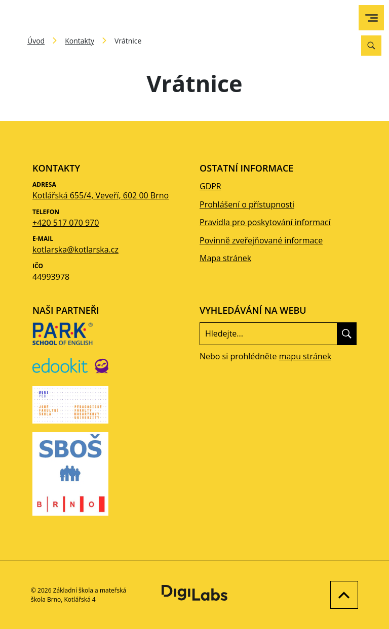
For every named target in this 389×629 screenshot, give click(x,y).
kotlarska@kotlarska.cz (75, 249)
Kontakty (79, 41)
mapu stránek (305, 356)
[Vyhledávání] (371, 45)
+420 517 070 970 (65, 222)
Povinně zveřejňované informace (261, 240)
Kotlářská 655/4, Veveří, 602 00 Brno (100, 195)
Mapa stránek (225, 258)
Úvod (36, 41)
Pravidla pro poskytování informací (265, 222)
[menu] (371, 18)
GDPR (210, 186)
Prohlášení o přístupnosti (247, 204)
